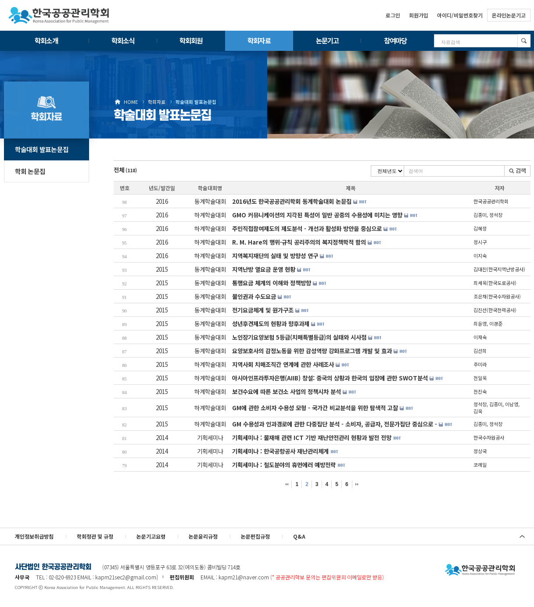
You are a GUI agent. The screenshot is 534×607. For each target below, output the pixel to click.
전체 (125, 169)
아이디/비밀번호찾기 (460, 15)
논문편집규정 (255, 536)
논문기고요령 (150, 536)
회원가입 (418, 15)
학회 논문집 (30, 171)
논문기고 (327, 40)
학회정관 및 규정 (95, 536)
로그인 (393, 15)
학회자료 (258, 40)
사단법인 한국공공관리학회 (480, 570)
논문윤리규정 (203, 536)
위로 (522, 536)
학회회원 (190, 40)
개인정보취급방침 (34, 536)
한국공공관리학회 (59, 15)
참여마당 (395, 40)
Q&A (299, 536)
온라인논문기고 (509, 15)
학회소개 (46, 40)
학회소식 (122, 40)
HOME (131, 101)
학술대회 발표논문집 (196, 101)
